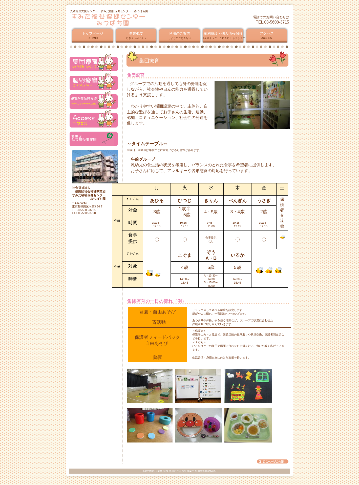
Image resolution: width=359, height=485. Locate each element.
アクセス (94, 62)
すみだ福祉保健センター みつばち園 (131, 19)
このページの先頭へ (272, 461)
